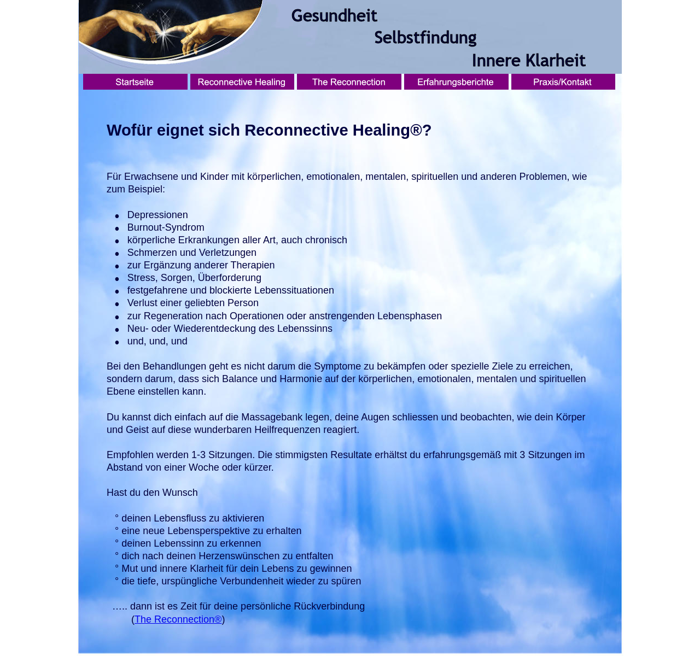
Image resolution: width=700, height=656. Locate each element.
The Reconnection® (178, 619)
